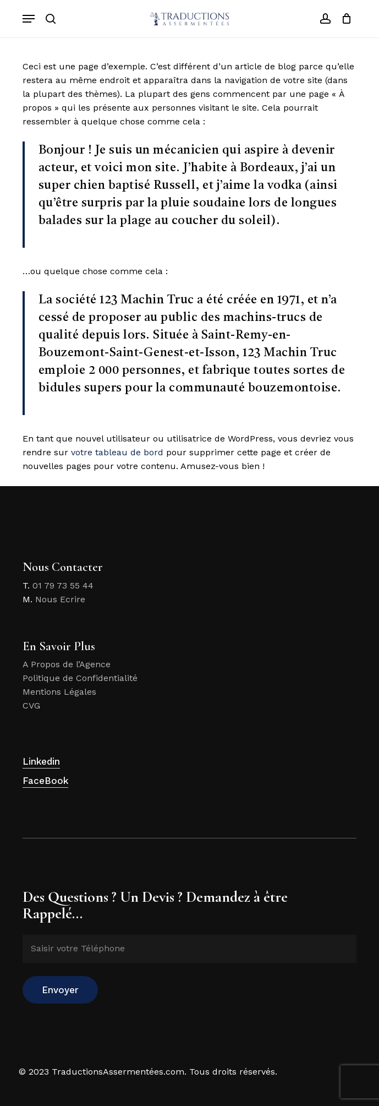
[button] (29, 18)
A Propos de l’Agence (67, 664)
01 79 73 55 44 (63, 585)
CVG (31, 705)
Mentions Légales (59, 692)
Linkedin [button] (41, 761)
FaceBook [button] (45, 780)
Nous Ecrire (60, 599)
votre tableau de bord (117, 452)
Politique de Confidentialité (80, 678)
